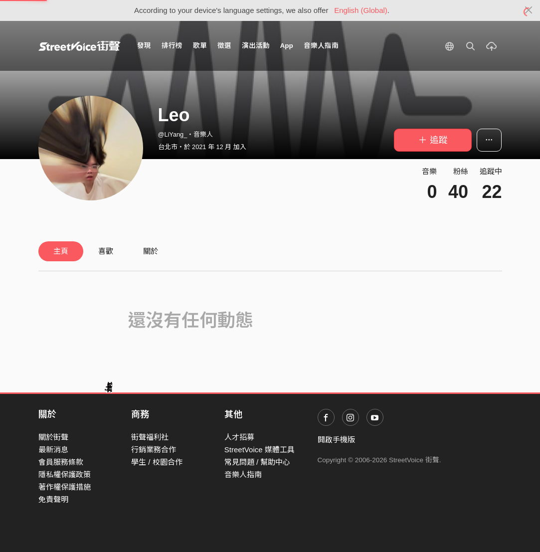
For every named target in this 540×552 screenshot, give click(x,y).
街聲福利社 (150, 437)
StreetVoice (79, 46)
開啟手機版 (336, 439)
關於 (150, 251)
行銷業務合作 (153, 449)
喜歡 (105, 251)
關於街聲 (53, 437)
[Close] (529, 10)
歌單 (200, 45)
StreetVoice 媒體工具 (259, 449)
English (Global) (360, 10)
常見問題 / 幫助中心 (257, 462)
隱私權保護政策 (64, 474)
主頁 (60, 251)
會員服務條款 (60, 462)
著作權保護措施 (64, 487)
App (286, 45)
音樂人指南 (321, 45)
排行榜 (172, 45)
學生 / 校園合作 (156, 462)
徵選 (224, 45)
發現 (144, 45)
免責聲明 (53, 499)
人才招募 (239, 437)
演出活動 (256, 45)
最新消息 (53, 449)
